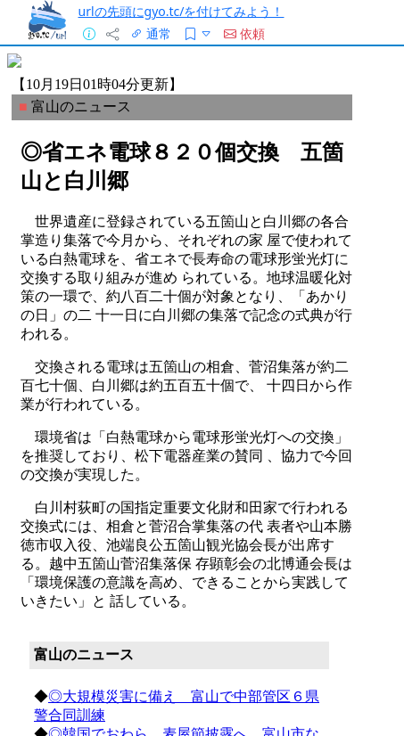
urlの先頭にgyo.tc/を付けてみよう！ (181, 11)
